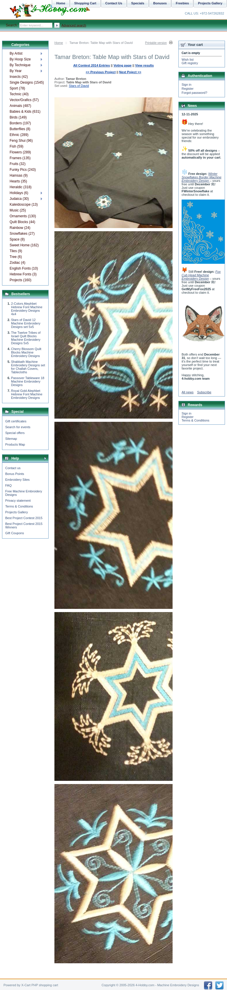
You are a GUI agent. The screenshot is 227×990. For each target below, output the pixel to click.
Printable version (156, 42)
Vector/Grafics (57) (24, 100)
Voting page (123, 65)
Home (58, 42)
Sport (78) (17, 88)
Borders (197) (20, 123)
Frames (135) (20, 158)
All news (188, 392)
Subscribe (204, 392)
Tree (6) (16, 257)
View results (144, 65)
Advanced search (73, 25)
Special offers (14, 433)
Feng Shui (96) (21, 141)
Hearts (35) (18, 181)
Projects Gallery (16, 512)
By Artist (16, 53)
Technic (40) (19, 94)
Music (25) (18, 210)
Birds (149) (18, 117)
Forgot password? (194, 92)
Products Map (15, 444)
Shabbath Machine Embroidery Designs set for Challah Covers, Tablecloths (28, 367)
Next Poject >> (130, 72)
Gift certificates (15, 421)
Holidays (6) (19, 193)
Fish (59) (16, 146)
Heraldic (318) (20, 187)
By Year (16, 71)
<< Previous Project (101, 72)
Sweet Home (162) (24, 245)
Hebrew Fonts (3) (23, 274)
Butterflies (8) (20, 129)
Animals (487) (20, 106)
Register (188, 88)
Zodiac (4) (17, 263)
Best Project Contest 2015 (23, 518)
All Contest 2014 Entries (91, 65)
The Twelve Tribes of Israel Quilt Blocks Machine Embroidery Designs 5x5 (25, 338)
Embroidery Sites (17, 479)
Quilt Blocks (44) (22, 222)
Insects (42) (19, 77)
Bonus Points (14, 474)
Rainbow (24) (20, 228)
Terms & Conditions (19, 506)
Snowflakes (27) (22, 234)
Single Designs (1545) (27, 82)
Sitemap (11, 438)
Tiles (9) (16, 251)
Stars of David (79, 85)
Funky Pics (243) (23, 170)
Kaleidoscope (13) (24, 204)
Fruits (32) (18, 164)
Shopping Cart (85, 3)
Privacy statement (18, 500)
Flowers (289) (20, 152)
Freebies (182, 3)
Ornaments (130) (23, 216)
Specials (137, 3)
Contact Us (113, 3)
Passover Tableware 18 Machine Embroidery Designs (27, 381)
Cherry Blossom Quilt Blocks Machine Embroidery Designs (26, 352)
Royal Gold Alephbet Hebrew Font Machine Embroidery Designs (26, 394)
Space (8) (17, 239)
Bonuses (160, 3)
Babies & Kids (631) (25, 112)
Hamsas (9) (19, 175)
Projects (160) (20, 280)
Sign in (186, 84)
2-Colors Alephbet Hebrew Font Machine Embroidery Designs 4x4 (26, 309)
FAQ (8, 485)
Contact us (13, 468)
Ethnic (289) (19, 135)
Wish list (188, 59)
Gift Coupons (14, 533)
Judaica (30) (19, 199)
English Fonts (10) (24, 268)
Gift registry (190, 63)
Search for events (17, 427)
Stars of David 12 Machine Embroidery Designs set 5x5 (25, 323)
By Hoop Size (20, 59)
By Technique (20, 65)
